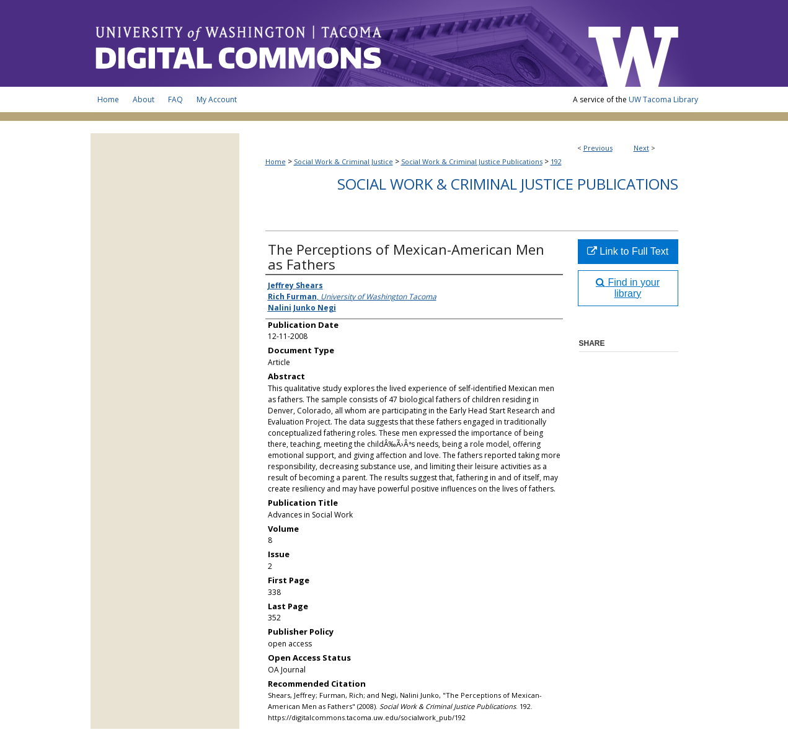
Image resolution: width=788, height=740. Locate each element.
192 (556, 161)
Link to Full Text (627, 251)
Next (641, 147)
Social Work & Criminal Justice (343, 161)
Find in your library (628, 288)
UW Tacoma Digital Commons (332, 43)
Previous (598, 147)
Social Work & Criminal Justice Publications (471, 161)
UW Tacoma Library (663, 99)
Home (275, 161)
